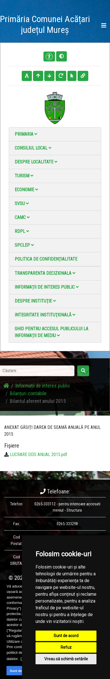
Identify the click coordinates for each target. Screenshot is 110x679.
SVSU (22, 203)
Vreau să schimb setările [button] (66, 659)
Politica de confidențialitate (46, 259)
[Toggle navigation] (104, 25)
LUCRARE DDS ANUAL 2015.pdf (38, 454)
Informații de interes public (47, 287)
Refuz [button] (66, 647)
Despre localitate (36, 162)
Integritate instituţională (45, 315)
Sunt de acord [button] (21, 670)
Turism (24, 175)
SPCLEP (24, 245)
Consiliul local (33, 148)
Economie (26, 189)
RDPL (22, 231)
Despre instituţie (35, 301)
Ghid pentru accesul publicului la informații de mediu (51, 332)
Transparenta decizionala (45, 273)
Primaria (26, 134)
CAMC (22, 217)
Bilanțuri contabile (28, 393)
